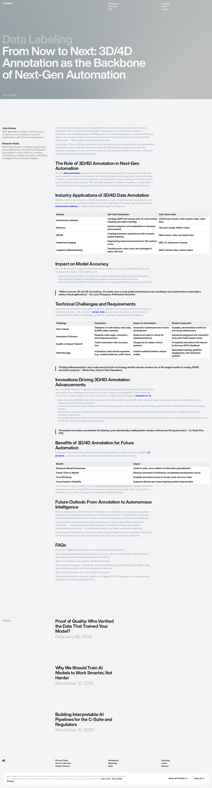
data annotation (72, 173)
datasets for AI (143, 396)
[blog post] (132, 640)
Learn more (105, 779)
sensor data (98, 312)
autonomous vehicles (66, 206)
